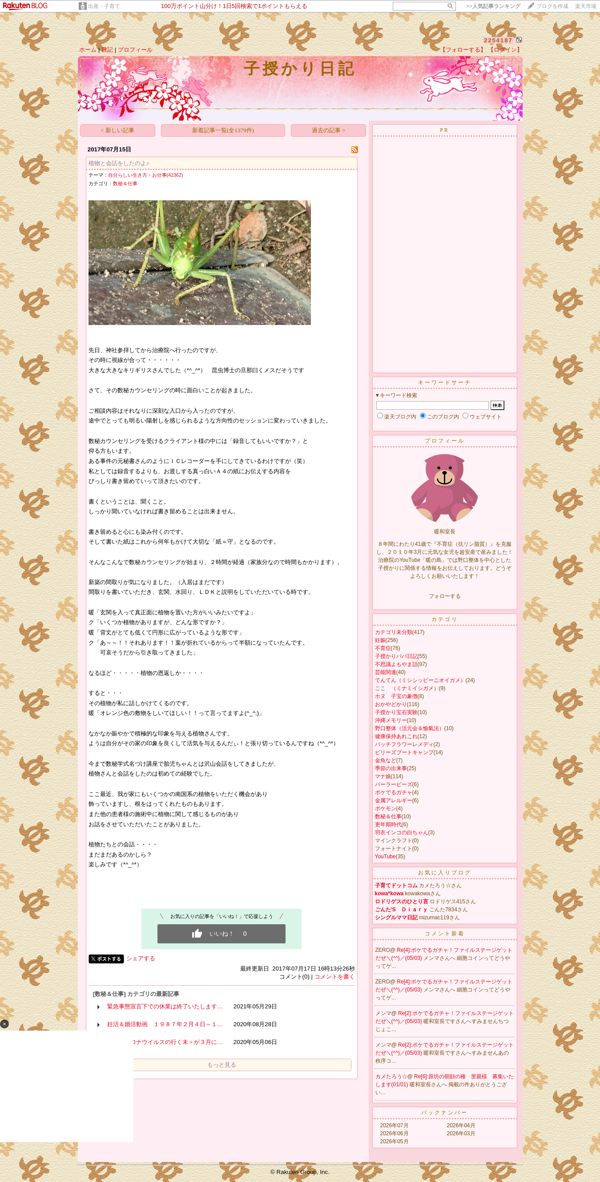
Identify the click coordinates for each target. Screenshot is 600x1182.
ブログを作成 (552, 6)
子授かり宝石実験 (396, 712)
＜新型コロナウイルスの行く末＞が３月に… (165, 1042)
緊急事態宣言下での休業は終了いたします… (165, 1006)
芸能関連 (385, 672)
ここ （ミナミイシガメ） (407, 688)
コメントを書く (334, 976)
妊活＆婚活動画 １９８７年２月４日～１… (165, 1024)
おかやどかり (391, 704)
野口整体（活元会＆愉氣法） (409, 728)
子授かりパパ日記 (396, 656)
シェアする (140, 958)
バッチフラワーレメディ (404, 744)
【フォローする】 (463, 49)
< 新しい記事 (117, 130)
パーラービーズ (393, 784)
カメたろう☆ (391, 1076)
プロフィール (135, 49)
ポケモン (385, 808)
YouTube (385, 856)
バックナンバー (444, 1112)
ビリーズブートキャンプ (404, 752)
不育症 (383, 648)
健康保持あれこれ (396, 736)
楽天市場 (585, 6)
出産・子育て (104, 6)
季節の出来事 (391, 768)
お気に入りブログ (444, 872)
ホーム (88, 49)
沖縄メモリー (391, 720)
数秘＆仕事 (125, 183)
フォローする (445, 596)
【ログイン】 (505, 49)
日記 (107, 49)
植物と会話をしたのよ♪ (119, 163)
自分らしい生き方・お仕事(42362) (145, 175)
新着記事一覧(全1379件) (223, 130)
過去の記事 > (329, 130)
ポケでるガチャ (393, 792)
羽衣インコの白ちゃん (401, 832)
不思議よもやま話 (396, 664)
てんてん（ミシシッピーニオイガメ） (420, 680)
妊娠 (380, 640)
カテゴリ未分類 (393, 632)
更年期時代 (388, 824)
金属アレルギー (393, 800)
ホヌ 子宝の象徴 (396, 696)
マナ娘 (383, 776)
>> (493, 6)
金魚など (385, 760)
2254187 (498, 40)
